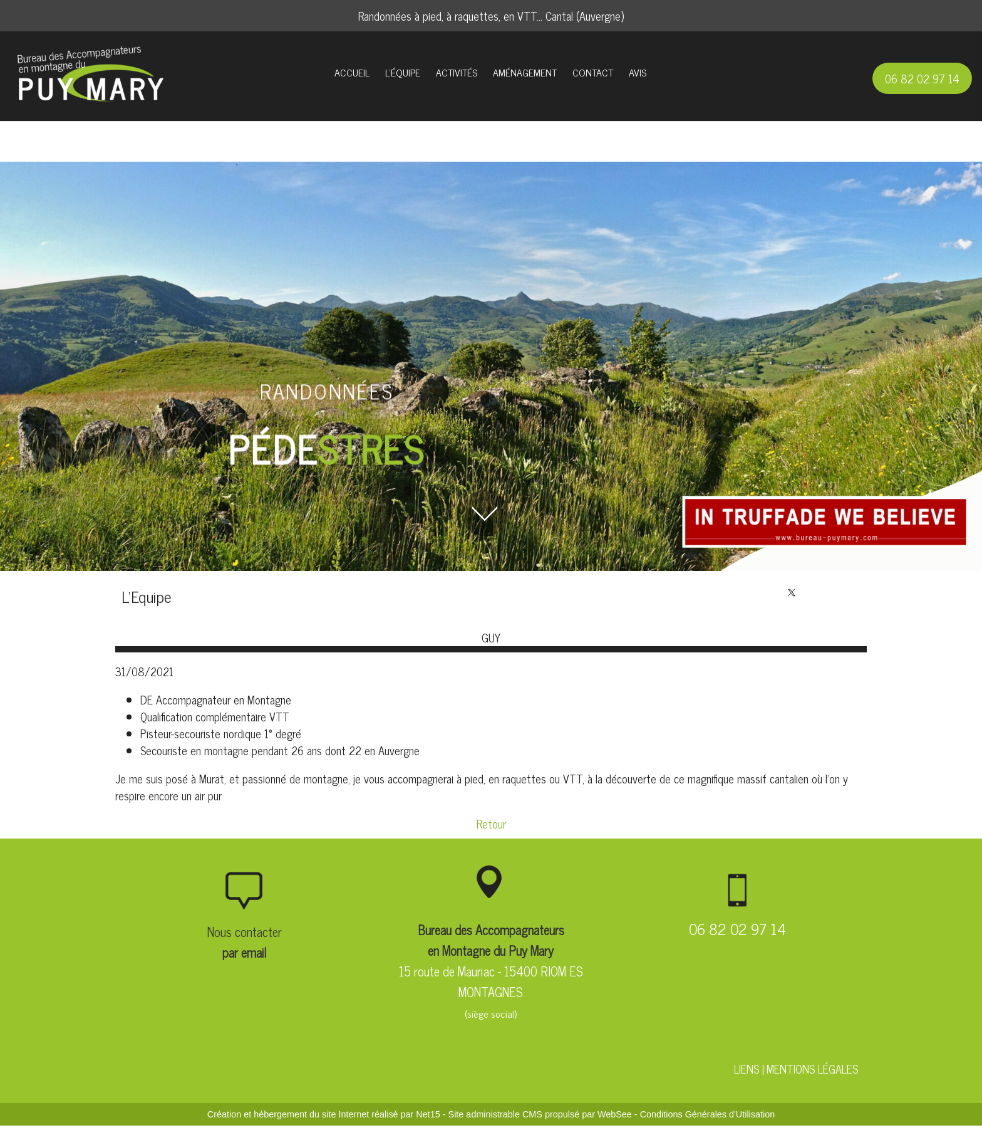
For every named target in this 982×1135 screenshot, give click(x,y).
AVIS (637, 72)
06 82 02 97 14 (922, 78)
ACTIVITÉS (456, 72)
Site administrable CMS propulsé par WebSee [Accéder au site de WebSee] (540, 1114)
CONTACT (592, 72)
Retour (491, 823)
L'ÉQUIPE (402, 72)
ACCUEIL (352, 72)
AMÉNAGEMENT (525, 72)
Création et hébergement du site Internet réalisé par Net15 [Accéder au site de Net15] (323, 1114)
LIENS (746, 1068)
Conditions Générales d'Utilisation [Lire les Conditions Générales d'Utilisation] (707, 1114)
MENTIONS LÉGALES (812, 1068)
